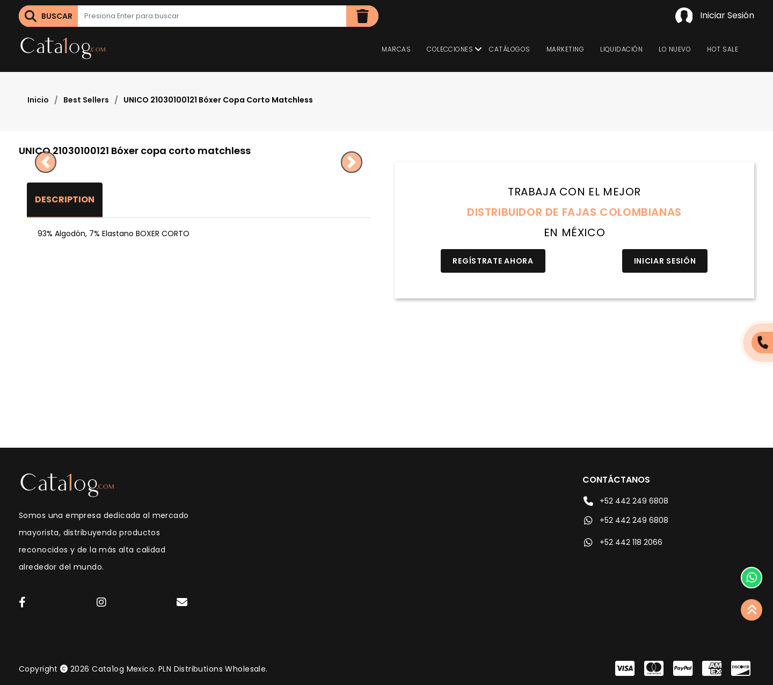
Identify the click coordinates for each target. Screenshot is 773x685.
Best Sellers (86, 99)
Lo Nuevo (675, 49)
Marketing (565, 49)
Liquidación (621, 49)
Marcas (396, 49)
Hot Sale (722, 49)
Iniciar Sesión (714, 16)
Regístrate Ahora (493, 261)
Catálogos (509, 49)
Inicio (38, 99)
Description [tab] (64, 199)
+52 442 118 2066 (622, 542)
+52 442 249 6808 (625, 501)
